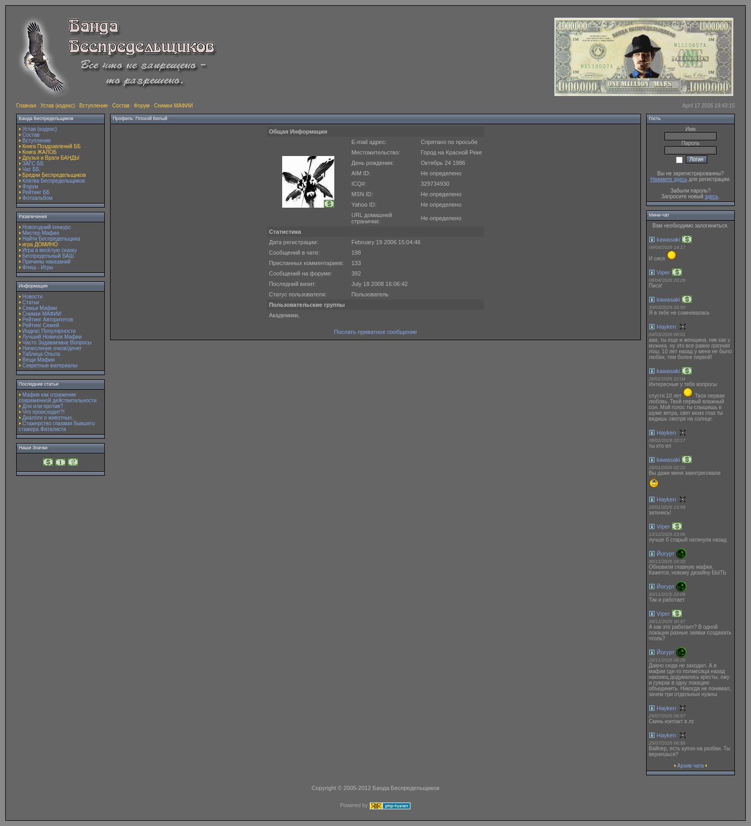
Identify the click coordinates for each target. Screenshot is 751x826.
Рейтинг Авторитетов (47, 319)
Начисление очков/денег (52, 348)
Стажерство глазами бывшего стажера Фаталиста (57, 426)
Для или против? (42, 406)
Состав (120, 106)
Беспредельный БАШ (48, 256)
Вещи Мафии (38, 360)
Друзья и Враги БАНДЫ (50, 158)
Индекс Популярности (49, 331)
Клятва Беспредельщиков (53, 181)
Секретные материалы (50, 365)
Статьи (30, 302)
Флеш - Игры (37, 267)
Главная (26, 106)
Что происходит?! (43, 412)
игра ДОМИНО (40, 244)
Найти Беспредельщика (51, 239)
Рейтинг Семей (40, 325)
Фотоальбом (37, 198)
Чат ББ (31, 169)
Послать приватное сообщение (375, 332)
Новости (32, 297)
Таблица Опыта (41, 354)
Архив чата (690, 766)
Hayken (666, 327)
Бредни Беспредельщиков (54, 175)
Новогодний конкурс (46, 227)
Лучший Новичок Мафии (52, 337)
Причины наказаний (46, 262)
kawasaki (668, 239)
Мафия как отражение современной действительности (57, 397)
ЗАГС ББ (33, 163)
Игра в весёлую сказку (49, 250)
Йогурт (665, 553)
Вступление (93, 106)
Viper (663, 272)
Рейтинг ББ (36, 192)
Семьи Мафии (39, 308)
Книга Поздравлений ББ (51, 146)
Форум (142, 106)
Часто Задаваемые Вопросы (57, 342)
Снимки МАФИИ (173, 106)
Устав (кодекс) (57, 106)
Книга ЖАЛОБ (39, 152)
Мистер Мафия (40, 233)
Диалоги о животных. (48, 418)
